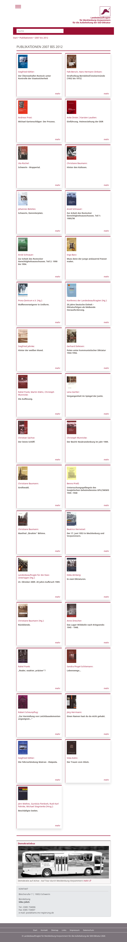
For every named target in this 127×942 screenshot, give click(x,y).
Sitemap (54, 930)
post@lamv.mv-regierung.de (40, 912)
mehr (57, 93)
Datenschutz (88, 930)
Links (64, 930)
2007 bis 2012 (41, 37)
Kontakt (44, 930)
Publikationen (26, 37)
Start (15, 37)
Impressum (75, 930)
